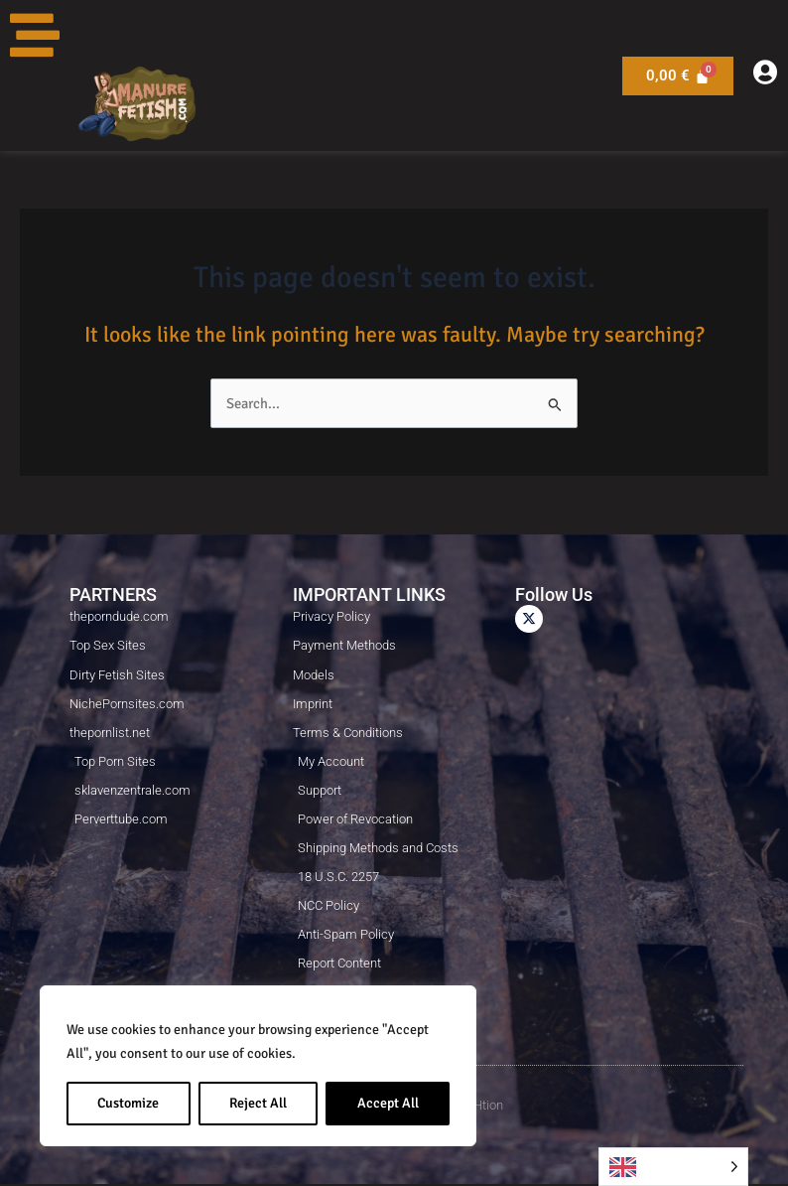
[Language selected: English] (673, 1166)
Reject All (258, 1103)
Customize (128, 1103)
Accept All (388, 1103)
